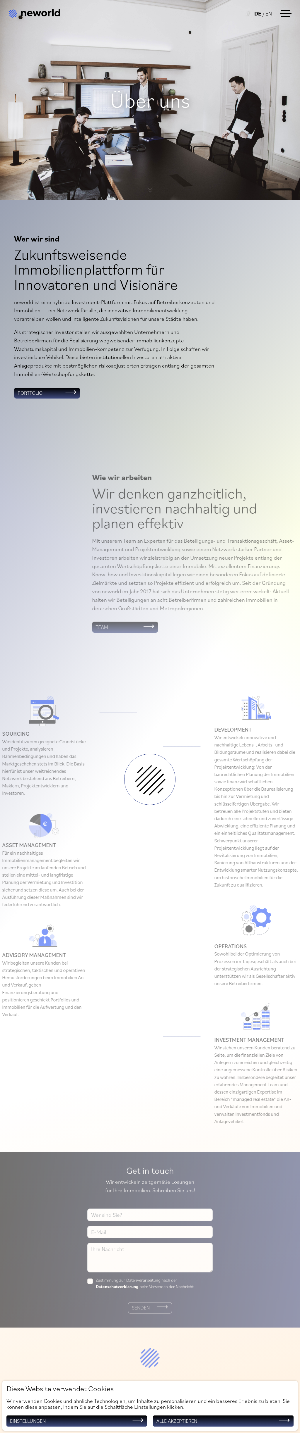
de (257, 13)
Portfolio (31, 393)
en (268, 13)
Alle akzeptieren (177, 1421)
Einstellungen (28, 1421)
